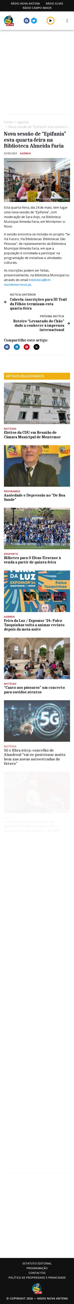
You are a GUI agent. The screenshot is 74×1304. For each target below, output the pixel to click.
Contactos (37, 1273)
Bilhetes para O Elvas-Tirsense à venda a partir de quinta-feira (32, 560)
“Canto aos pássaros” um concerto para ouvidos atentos (34, 689)
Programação (37, 1268)
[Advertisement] (37, 73)
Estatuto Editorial (37, 1263)
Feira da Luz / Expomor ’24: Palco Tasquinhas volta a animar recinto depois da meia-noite (34, 625)
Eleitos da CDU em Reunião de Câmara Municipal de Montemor (32, 434)
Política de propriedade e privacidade (37, 1277)
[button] (7, 347)
